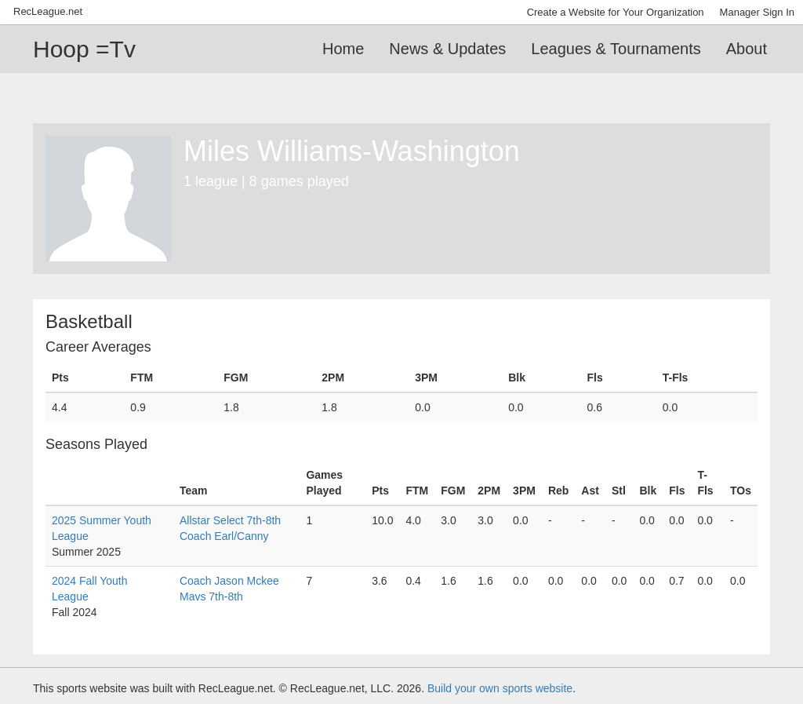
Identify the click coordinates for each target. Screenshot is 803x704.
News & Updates (447, 48)
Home (343, 48)
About (746, 48)
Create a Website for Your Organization (615, 12)
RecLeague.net (47, 11)
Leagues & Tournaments (615, 48)
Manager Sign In (757, 12)
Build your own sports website (499, 688)
